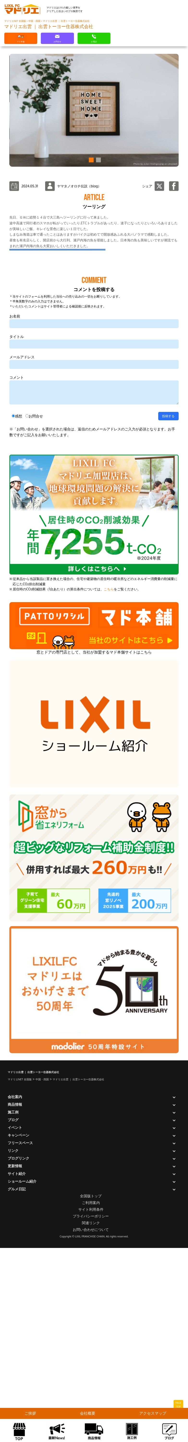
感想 (18, 610)
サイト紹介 (17, 1367)
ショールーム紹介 (22, 1375)
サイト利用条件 (90, 1403)
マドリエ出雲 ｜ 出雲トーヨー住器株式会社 (66, 20)
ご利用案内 (91, 1396)
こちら (109, 783)
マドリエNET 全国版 (15, 20)
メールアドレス (22, 551)
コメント (16, 571)
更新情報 (15, 1360)
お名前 (14, 510)
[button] (90, 160)
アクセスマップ (152, 1413)
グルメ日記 (17, 1383)
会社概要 (87, 1413)
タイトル (16, 530)
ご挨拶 (30, 1413)
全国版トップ (91, 1390)
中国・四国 (34, 20)
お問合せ (36, 610)
